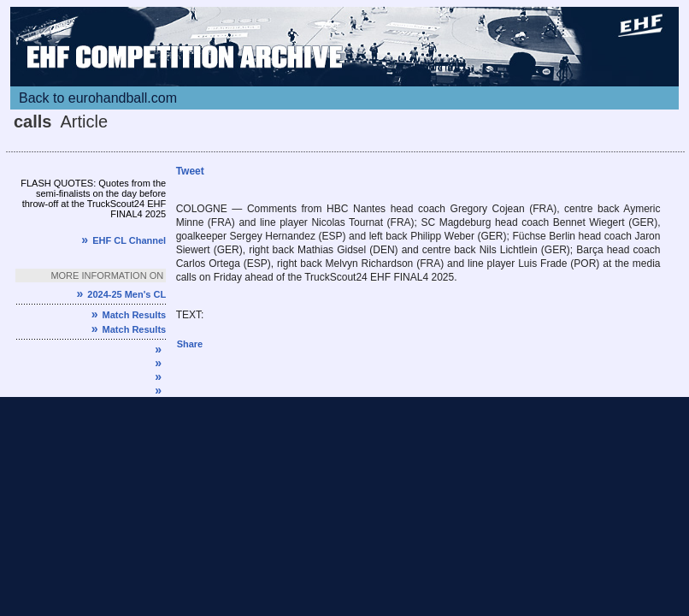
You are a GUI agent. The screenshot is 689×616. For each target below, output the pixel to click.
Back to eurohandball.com (98, 98)
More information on (106, 275)
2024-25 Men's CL (121, 294)
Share (190, 344)
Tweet (190, 171)
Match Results (128, 315)
